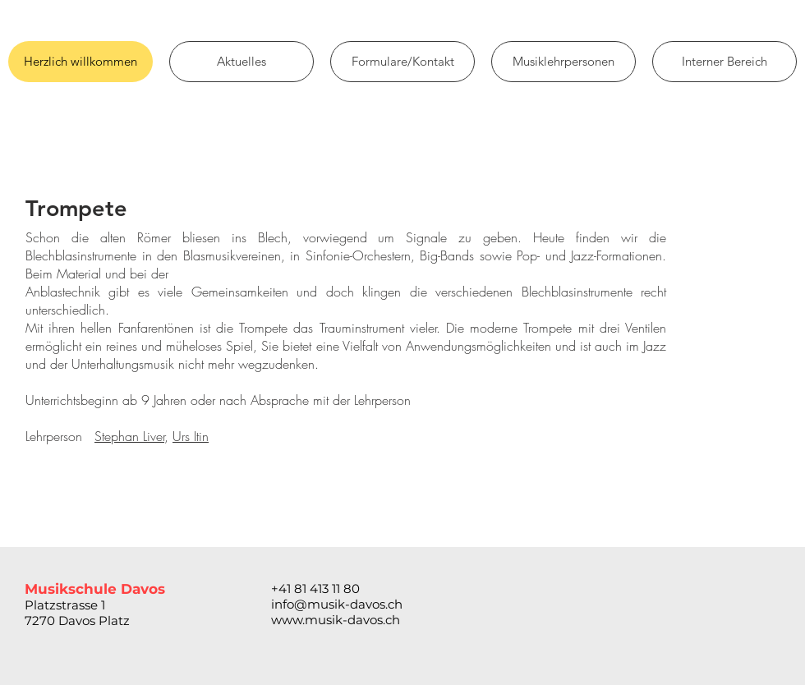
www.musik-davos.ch (335, 620)
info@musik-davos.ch (336, 604)
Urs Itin (190, 436)
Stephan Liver (129, 436)
